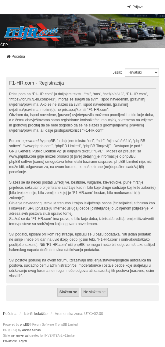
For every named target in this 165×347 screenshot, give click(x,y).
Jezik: (117, 72)
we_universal (19, 335)
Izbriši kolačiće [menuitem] (36, 314)
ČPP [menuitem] (4, 45)
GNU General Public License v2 (35, 151)
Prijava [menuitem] (135, 7)
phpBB (24, 324)
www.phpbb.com (22, 156)
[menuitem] (9, 341)
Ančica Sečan (31, 330)
